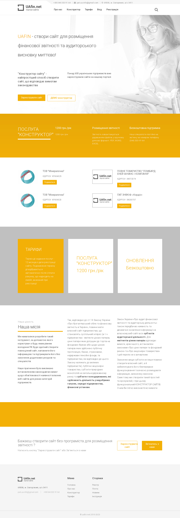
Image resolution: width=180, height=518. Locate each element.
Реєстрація (112, 9)
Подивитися (49, 182)
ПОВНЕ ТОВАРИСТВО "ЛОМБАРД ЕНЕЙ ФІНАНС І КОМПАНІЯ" (136, 172)
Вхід (99, 9)
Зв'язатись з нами (152, 445)
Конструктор (73, 9)
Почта (95, 488)
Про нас (58, 9)
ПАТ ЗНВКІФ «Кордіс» (129, 194)
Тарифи (89, 9)
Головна (71, 484)
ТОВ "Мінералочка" (53, 170)
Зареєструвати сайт (31, 97)
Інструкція (97, 496)
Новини (95, 492)
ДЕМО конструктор (61, 97)
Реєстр (95, 484)
